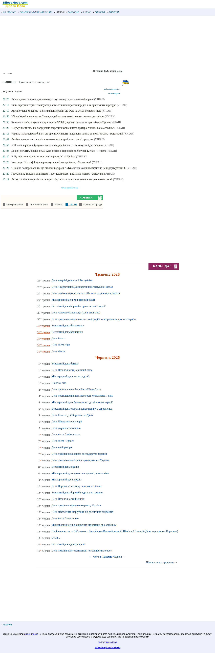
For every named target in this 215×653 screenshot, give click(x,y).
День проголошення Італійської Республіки (76, 389)
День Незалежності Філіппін (68, 498)
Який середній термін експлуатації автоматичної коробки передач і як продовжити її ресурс (63, 105)
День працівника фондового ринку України (76, 505)
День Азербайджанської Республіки (72, 280)
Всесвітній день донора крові (68, 544)
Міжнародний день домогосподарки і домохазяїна (80, 473)
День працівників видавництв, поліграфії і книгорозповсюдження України (94, 319)
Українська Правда (92, 204)
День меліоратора (62, 447)
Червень (117, 556)
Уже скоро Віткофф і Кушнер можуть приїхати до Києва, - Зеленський (51, 162)
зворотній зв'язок (107, 642)
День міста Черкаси (63, 440)
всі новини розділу (112, 89)
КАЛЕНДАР (72, 12)
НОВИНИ (59, 12)
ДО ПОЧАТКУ (8, 12)
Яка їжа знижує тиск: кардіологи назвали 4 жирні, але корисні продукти (52, 139)
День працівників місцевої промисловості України (80, 460)
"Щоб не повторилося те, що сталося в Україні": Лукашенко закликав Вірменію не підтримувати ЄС (68, 167)
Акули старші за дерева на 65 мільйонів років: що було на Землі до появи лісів (56, 110)
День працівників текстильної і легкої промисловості (82, 550)
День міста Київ (61, 344)
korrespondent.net (14, 204)
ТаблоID (58, 204)
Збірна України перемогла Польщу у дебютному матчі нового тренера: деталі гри (57, 116)
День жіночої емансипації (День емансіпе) (76, 312)
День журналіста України (66, 428)
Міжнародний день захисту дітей (70, 376)
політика (6, 625)
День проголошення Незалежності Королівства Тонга (82, 395)
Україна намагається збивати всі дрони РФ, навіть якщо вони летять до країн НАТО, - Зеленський (67, 133)
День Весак (58, 338)
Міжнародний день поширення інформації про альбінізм (84, 524)
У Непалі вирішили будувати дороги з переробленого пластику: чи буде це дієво (57, 145)
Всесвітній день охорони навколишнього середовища (82, 408)
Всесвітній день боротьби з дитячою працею (77, 492)
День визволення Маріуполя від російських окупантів (82, 511)
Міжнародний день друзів (66, 479)
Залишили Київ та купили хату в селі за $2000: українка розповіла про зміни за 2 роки (60, 122)
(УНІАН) (99, 99)
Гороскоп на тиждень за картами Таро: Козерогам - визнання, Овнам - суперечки (57, 173)
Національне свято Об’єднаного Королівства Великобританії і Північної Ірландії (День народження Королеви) (115, 531)
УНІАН (72, 204)
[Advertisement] (101, 42)
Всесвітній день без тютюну (68, 325)
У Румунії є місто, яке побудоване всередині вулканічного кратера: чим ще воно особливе (62, 127)
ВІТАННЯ (86, 12)
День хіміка (58, 351)
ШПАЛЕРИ (112, 12)
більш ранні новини (69, 188)
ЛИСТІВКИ (99, 12)
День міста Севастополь (65, 518)
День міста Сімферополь (66, 434)
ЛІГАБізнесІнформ (38, 204)
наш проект (31, 634)
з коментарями (114, 93)
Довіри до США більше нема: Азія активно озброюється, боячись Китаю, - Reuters (58, 150)
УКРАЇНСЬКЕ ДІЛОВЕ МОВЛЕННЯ (35, 12)
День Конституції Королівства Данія (72, 415)
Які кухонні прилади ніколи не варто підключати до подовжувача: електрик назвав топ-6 (61, 179)
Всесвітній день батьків (65, 363)
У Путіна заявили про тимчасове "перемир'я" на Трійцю (43, 156)
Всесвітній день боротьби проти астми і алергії (78, 306)
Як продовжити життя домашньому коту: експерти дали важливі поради (52, 99)
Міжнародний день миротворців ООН (73, 299)
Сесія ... (56, 537)
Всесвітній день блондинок (67, 331)
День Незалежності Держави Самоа (72, 370)
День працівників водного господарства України (79, 453)
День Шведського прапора (67, 421)
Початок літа (59, 382)
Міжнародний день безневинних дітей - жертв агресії (82, 402)
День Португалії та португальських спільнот (77, 486)
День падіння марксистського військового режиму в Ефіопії (86, 293)
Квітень (97, 556)
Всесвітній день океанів (65, 466)
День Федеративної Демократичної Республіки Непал (82, 286)
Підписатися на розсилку (162, 562)
